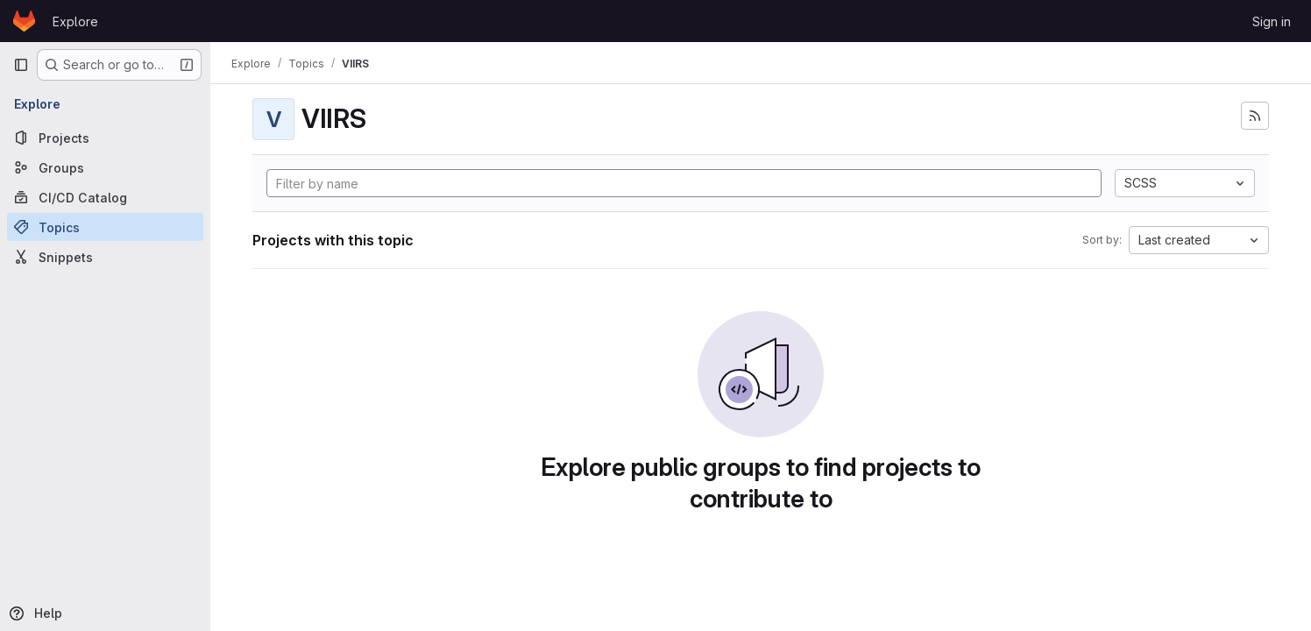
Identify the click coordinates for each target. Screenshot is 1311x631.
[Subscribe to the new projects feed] (1255, 116)
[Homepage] (24, 21)
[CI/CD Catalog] (105, 197)
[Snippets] (105, 257)
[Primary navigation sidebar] (21, 65)
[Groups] (105, 167)
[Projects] (105, 138)
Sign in (1271, 21)
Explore (75, 21)
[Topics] (105, 227)
